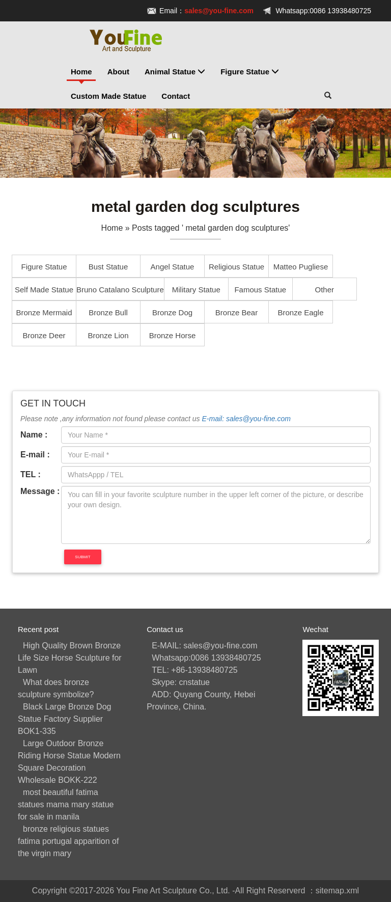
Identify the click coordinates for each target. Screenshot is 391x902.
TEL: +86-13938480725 (195, 670)
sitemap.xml (337, 890)
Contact (175, 96)
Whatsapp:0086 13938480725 (323, 11)
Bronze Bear (236, 312)
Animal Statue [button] (175, 71)
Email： (206, 11)
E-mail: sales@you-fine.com (246, 419)
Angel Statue (172, 266)
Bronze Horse (172, 335)
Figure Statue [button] (249, 71)
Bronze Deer (43, 335)
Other (324, 289)
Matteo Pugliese (300, 266)
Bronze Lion (108, 335)
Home (81, 71)
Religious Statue (236, 266)
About (118, 71)
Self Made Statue (44, 289)
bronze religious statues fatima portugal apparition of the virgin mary (68, 841)
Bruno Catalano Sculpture (120, 289)
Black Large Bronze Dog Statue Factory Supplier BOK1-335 (64, 718)
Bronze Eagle (300, 312)
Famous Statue (260, 289)
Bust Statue (108, 266)
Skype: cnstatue (181, 682)
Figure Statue (44, 266)
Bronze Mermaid (44, 312)
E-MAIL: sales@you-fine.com (204, 645)
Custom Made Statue (108, 96)
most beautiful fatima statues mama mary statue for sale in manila (66, 804)
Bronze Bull (108, 312)
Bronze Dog (172, 312)
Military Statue (196, 289)
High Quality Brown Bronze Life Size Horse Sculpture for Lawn (70, 657)
